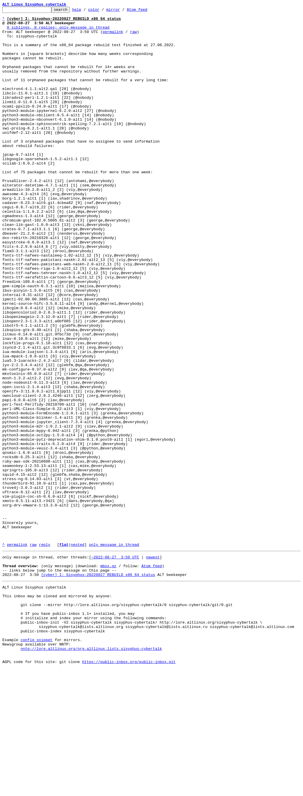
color (102, 11)
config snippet (36, 763)
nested (77, 652)
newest (153, 665)
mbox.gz (108, 676)
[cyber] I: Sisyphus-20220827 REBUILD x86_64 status (98, 686)
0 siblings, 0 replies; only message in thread (58, 31)
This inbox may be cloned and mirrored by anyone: (57, 710)
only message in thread (114, 652)
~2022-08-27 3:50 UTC (115, 665)
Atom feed (146, 11)
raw (133, 36)
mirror (122, 11)
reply (44, 652)
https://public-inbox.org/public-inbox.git (129, 789)
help (85, 11)
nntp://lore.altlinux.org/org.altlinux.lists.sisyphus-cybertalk (91, 773)
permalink (113, 36)
